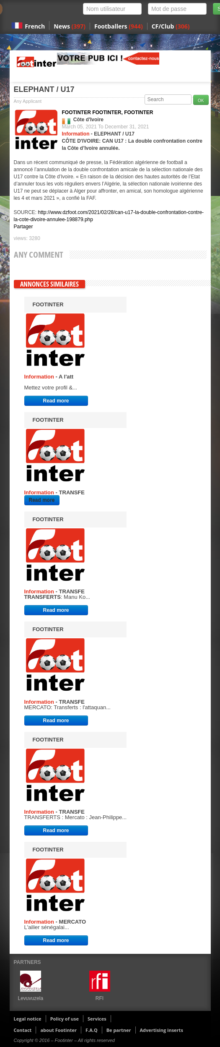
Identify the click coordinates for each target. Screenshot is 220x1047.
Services (97, 1019)
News (69, 26)
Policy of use (64, 1019)
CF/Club (171, 26)
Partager (23, 227)
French (35, 26)
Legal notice (27, 1019)
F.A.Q (91, 1030)
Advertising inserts (161, 1030)
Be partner (118, 1030)
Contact (23, 1030)
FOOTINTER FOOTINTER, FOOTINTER (107, 112)
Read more (56, 401)
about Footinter (58, 1030)
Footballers (118, 26)
